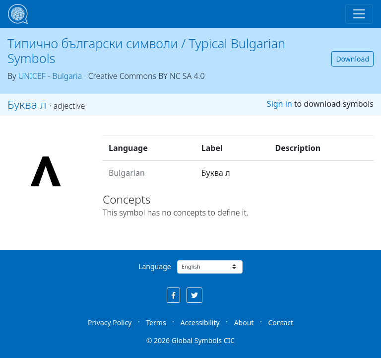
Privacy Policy (109, 322)
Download (352, 59)
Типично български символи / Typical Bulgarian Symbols (146, 51)
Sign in (279, 103)
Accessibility (200, 322)
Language (154, 266)
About (244, 322)
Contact (280, 322)
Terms (156, 322)
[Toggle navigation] (359, 14)
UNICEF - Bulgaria (50, 76)
